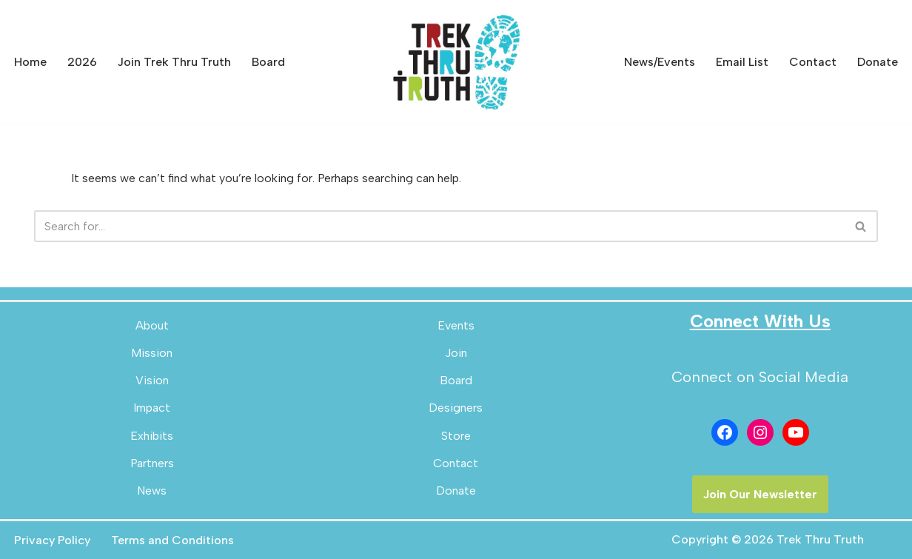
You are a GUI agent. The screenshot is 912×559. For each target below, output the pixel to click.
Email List (742, 62)
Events (456, 325)
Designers (456, 408)
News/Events (659, 62)
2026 (82, 62)
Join (456, 353)
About (152, 325)
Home (30, 62)
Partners (152, 463)
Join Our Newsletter (760, 494)
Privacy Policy (52, 540)
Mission (151, 353)
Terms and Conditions (172, 540)
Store (456, 436)
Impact (151, 408)
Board (268, 62)
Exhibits (151, 436)
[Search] (439, 226)
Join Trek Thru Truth (174, 62)
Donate (877, 62)
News (152, 490)
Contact (812, 62)
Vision (152, 380)
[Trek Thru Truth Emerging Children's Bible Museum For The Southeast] (456, 61)
